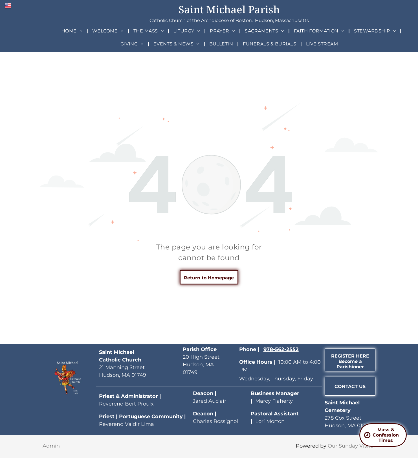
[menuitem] (72, 31)
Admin (51, 446)
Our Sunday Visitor (351, 446)
